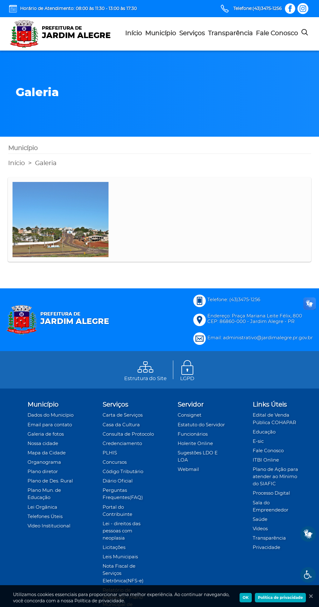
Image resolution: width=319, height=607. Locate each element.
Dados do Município (50, 415)
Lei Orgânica (42, 507)
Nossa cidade (43, 443)
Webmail (188, 469)
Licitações (114, 547)
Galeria (46, 163)
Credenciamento (122, 443)
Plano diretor (43, 471)
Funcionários (193, 434)
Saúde (260, 519)
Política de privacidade (280, 597)
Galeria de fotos (46, 434)
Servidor (191, 405)
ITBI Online (266, 460)
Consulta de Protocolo (128, 434)
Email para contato (50, 425)
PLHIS (110, 453)
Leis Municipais (120, 557)
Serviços (192, 33)
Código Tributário (123, 471)
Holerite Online (195, 443)
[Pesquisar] (305, 34)
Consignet (189, 415)
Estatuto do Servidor (201, 425)
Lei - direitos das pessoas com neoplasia (121, 531)
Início (133, 33)
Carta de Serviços (123, 415)
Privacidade (266, 547)
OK (246, 597)
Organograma (44, 462)
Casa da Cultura (121, 425)
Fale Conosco (277, 33)
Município (160, 33)
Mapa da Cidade (47, 453)
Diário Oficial (118, 481)
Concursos (115, 462)
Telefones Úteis (45, 516)
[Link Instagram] (302, 8)
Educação (264, 432)
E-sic (258, 441)
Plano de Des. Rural (50, 481)
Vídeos (260, 528)
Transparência (230, 33)
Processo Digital (271, 493)
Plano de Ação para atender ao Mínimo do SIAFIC (275, 476)
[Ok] (309, 596)
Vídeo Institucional (49, 526)
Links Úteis (270, 405)
